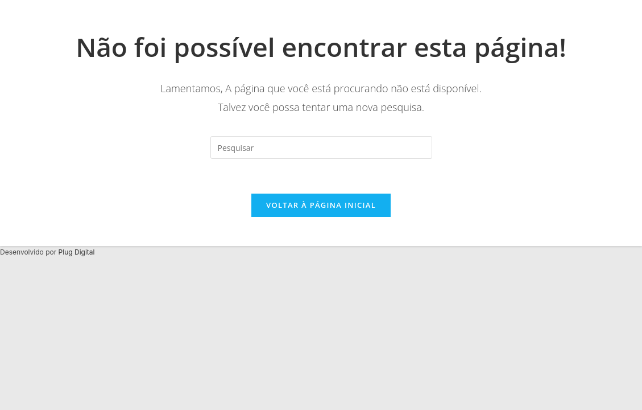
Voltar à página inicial (321, 205)
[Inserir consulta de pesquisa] (321, 147)
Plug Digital (77, 252)
